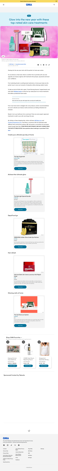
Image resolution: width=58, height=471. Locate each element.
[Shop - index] (29, 16)
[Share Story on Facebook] (38, 65)
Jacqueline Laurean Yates (21, 64)
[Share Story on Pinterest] (44, 65)
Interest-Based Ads (19, 452)
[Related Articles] (29, 99)
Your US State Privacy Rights (20, 449)
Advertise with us (6, 462)
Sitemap (42, 448)
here (9, 130)
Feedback (18, 459)
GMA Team (11, 64)
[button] (3, 4)
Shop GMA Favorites (13, 337)
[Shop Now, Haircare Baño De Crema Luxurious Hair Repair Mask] (20, 287)
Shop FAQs (30, 448)
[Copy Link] (49, 65)
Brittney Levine (18, 91)
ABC (29, 453)
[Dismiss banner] (56, 1)
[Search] (54, 4)
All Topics (30, 457)
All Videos (30, 455)
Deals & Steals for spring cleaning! (28, 1)
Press (17, 457)
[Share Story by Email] (46, 65)
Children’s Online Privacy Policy (8, 459)
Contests (5, 448)
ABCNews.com (38, 120)
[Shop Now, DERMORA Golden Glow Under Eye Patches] (20, 246)
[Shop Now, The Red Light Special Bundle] (20, 209)
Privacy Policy (6, 453)
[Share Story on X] (41, 65)
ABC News (30, 451)
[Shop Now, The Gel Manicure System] (20, 325)
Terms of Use (5, 451)
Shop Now (12, 365)
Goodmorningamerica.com (15, 122)
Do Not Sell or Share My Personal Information (7, 456)
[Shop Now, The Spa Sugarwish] (20, 168)
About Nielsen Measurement (18, 455)
